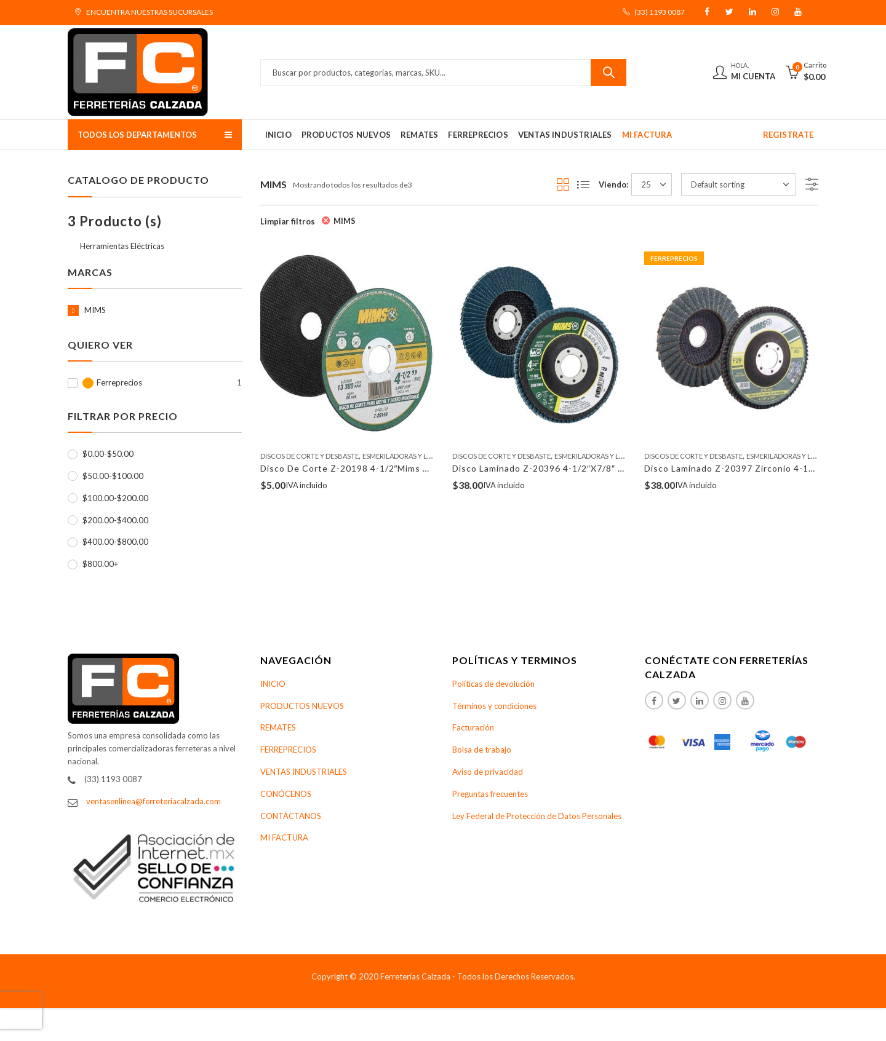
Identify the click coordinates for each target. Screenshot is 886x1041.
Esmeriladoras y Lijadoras (410, 456)
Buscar (608, 72)
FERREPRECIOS (288, 749)
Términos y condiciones (494, 706)
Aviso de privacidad (487, 772)
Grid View (563, 184)
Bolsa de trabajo (481, 749)
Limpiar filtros (287, 221)
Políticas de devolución (493, 684)
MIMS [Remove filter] (344, 221)
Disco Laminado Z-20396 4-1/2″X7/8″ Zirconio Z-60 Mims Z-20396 (597, 468)
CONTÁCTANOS (290, 816)
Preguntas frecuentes (490, 794)
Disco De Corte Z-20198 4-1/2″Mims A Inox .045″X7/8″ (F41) (393, 468)
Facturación (473, 727)
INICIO (272, 684)
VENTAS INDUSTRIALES (303, 772)
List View (583, 184)
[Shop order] (738, 184)
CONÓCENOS (285, 794)
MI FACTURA (284, 837)
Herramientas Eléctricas (122, 246)
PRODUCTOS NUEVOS (302, 706)
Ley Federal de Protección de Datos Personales (536, 816)
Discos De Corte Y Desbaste (309, 456)
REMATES (278, 727)
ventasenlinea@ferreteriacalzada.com (153, 801)
